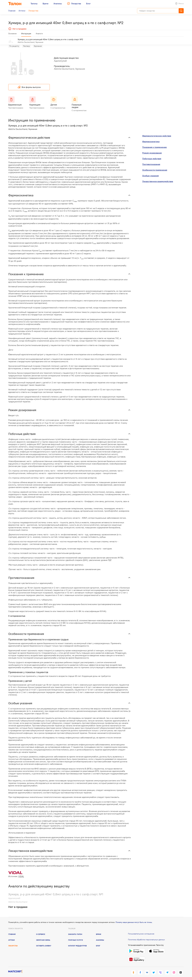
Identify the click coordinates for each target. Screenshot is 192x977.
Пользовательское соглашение (141, 930)
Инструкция (26, 34)
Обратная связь (43, 936)
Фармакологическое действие (156, 132)
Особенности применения (154, 166)
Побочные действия (151, 155)
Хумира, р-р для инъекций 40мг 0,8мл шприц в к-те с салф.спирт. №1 (55, 890)
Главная (12, 930)
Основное (12, 34)
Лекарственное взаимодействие (157, 177)
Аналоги (39, 34)
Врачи (98, 930)
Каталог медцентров (77, 942)
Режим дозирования (152, 149)
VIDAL (21, 872)
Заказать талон (75, 930)
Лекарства (13, 942)
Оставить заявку (43, 942)
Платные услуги (75, 936)
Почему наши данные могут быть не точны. (134, 918)
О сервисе (40, 930)
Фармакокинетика (150, 137)
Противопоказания (151, 160)
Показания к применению (154, 143)
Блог (98, 942)
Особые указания (150, 172)
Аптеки (11, 936)
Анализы (100, 936)
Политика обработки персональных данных (146, 936)
